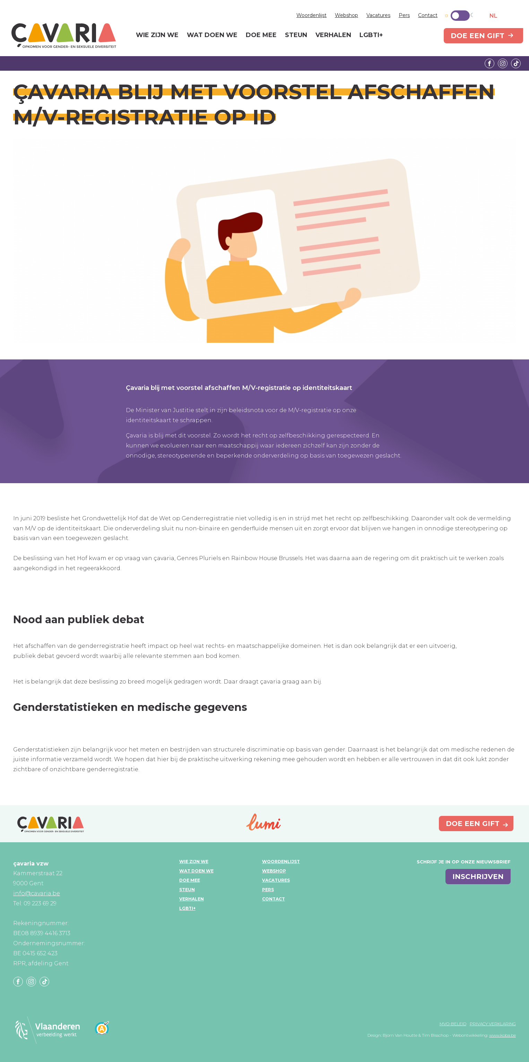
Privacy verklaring (493, 1023)
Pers (404, 15)
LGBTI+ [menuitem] (371, 35)
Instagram (503, 63)
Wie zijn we (193, 861)
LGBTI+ (187, 908)
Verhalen (191, 899)
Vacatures (378, 15)
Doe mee (189, 880)
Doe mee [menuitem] (261, 35)
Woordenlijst (311, 15)
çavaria (63, 35)
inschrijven (478, 876)
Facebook (489, 63)
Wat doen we (196, 870)
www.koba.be (502, 1035)
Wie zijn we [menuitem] (157, 35)
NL (493, 15)
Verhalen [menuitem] (333, 35)
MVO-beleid (453, 1023)
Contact (427, 15)
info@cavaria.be (36, 893)
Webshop (346, 15)
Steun (187, 889)
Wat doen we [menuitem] (212, 35)
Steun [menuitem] (296, 35)
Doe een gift (477, 36)
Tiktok (516, 63)
